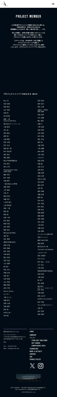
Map (5, 342)
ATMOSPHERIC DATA (38, 346)
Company (33, 335)
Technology (34, 349)
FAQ (31, 357)
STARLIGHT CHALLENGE (40, 341)
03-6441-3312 (12, 346)
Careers (33, 354)
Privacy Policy (35, 360)
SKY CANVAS (36, 343)
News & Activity (36, 352)
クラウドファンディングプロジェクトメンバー (28, 377)
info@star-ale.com (13, 348)
